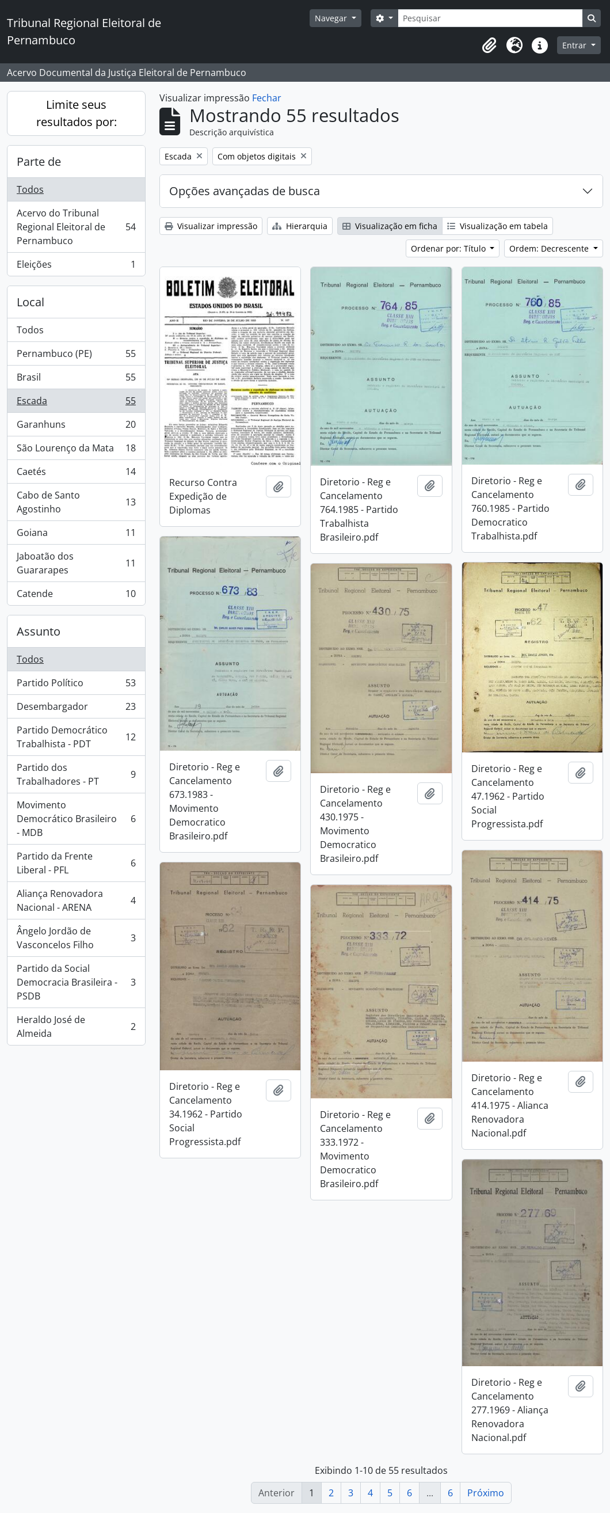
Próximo (485, 1493)
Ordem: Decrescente (550, 248)
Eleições (76, 266)
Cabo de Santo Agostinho (76, 502)
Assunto (38, 631)
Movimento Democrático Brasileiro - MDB (76, 819)
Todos (30, 189)
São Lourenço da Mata (76, 450)
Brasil (76, 379)
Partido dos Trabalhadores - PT (76, 774)
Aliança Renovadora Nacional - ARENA (76, 900)
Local (30, 302)
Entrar (575, 45)
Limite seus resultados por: (76, 113)
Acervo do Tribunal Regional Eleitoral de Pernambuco (76, 227)
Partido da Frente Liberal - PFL (76, 863)
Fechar (266, 98)
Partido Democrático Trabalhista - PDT (76, 737)
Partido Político (76, 685)
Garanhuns (76, 426)
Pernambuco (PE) (76, 356)
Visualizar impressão (211, 226)
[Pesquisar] (490, 18)
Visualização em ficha (389, 226)
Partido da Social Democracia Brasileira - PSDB (76, 982)
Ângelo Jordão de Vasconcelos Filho (76, 938)
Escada (76, 403)
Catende (76, 596)
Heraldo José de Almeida (76, 1026)
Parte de (39, 161)
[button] (489, 45)
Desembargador (76, 709)
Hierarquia (299, 226)
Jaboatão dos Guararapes (76, 563)
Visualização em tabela (497, 226)
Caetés (76, 474)
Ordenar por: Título (449, 248)
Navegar (332, 18)
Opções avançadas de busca (244, 191)
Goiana (76, 535)
